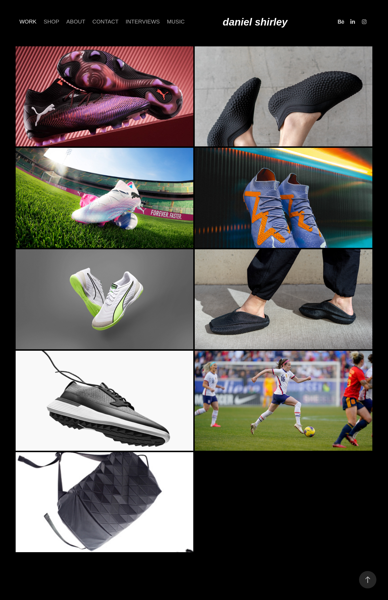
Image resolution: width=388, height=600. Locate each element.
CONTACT (105, 22)
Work (28, 22)
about (75, 22)
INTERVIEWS (143, 22)
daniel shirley (255, 22)
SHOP (51, 22)
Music (176, 22)
